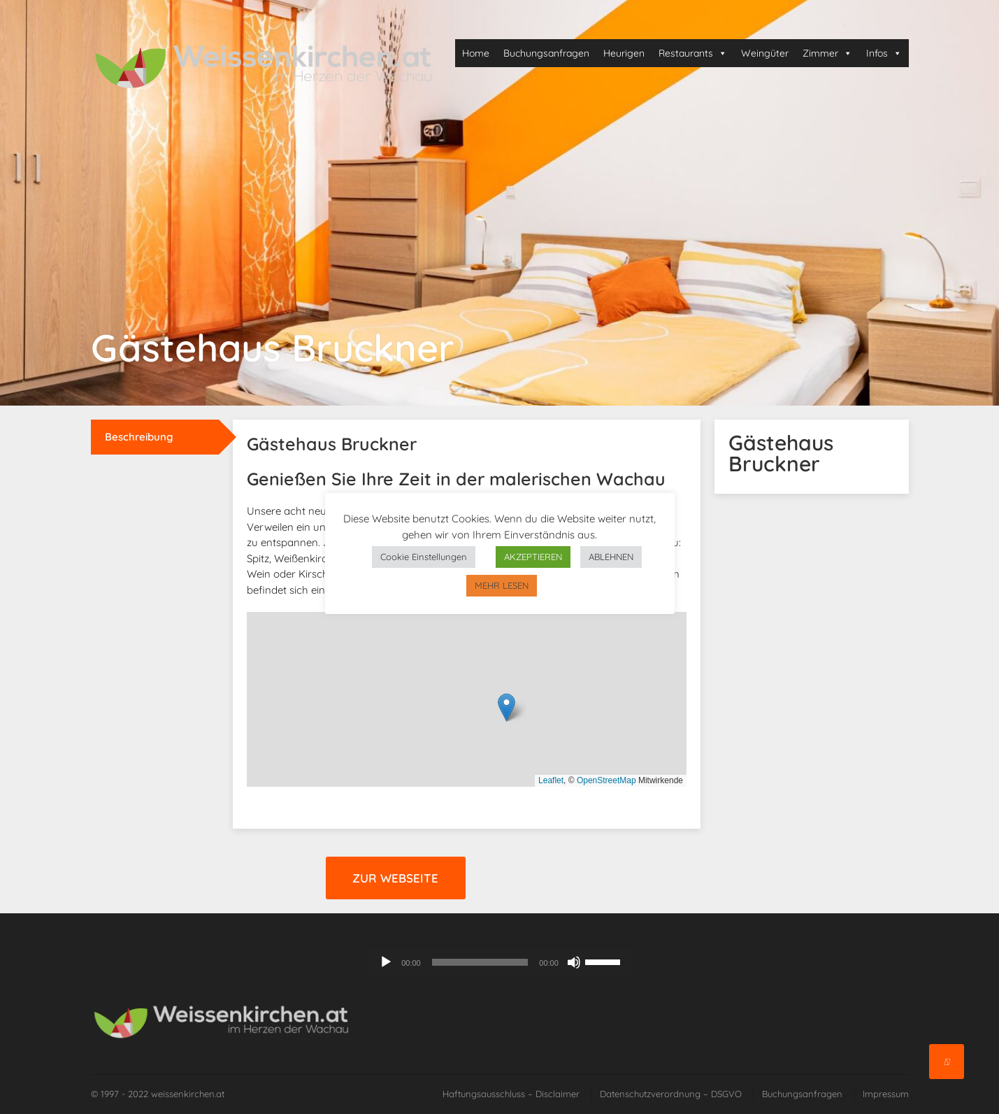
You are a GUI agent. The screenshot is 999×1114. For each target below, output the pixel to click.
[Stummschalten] (574, 962)
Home (475, 53)
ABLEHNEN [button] (611, 556)
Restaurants (693, 53)
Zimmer (827, 53)
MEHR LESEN (502, 585)
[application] (499, 962)
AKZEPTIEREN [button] (533, 556)
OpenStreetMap (606, 780)
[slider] (480, 962)
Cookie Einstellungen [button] (423, 556)
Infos (884, 53)
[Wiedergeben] (386, 962)
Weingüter (765, 53)
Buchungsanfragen (546, 53)
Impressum (886, 1093)
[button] (506, 707)
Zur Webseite (395, 878)
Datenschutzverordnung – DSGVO (671, 1093)
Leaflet (550, 780)
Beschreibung (139, 436)
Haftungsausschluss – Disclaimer (511, 1093)
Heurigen (624, 53)
